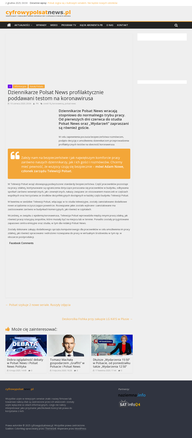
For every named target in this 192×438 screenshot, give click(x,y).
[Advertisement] (69, 58)
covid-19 (47, 103)
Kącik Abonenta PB (91, 25)
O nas (109, 25)
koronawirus (58, 103)
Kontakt (122, 25)
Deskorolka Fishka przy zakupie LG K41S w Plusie (97, 319)
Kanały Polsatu (36, 86)
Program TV (68, 25)
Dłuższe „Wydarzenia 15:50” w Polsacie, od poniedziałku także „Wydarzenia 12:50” (111, 363)
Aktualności (22, 25)
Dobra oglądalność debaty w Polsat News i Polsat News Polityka (25, 363)
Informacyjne (20, 86)
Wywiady (41, 25)
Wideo (54, 25)
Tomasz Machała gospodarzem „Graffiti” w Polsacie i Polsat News (67, 363)
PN (37, 103)
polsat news (70, 103)
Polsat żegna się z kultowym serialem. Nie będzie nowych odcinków (82, 2)
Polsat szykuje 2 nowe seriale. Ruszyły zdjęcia (37, 305)
